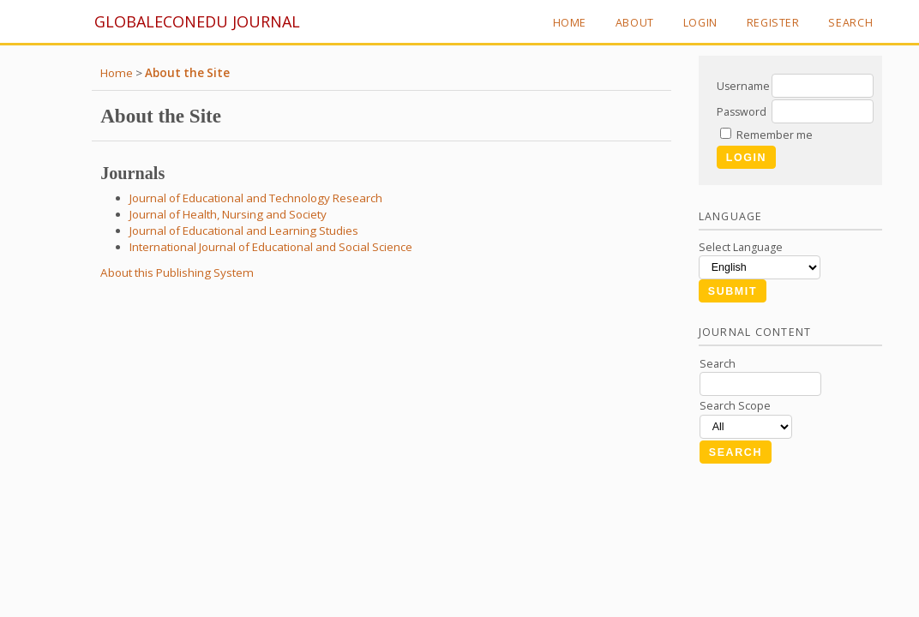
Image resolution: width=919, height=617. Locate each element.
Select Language (741, 247)
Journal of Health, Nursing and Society (228, 214)
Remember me (774, 135)
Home (570, 22)
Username (743, 86)
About (635, 22)
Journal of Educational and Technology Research (255, 198)
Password (741, 112)
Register (773, 22)
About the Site (187, 73)
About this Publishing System (177, 272)
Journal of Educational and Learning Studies (243, 230)
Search (850, 22)
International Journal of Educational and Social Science (270, 247)
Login (700, 22)
